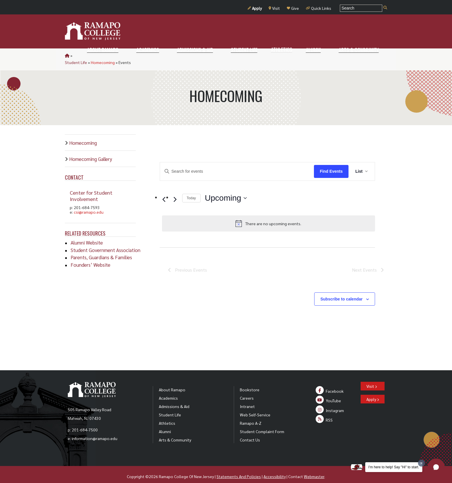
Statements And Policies (238, 469)
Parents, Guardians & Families (101, 250)
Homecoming (111, 55)
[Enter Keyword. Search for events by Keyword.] (237, 164)
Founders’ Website (90, 258)
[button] (436, 467)
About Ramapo (172, 382)
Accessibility (274, 469)
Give (293, 8)
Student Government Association (105, 243)
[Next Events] (175, 192)
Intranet (247, 399)
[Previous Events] (164, 192)
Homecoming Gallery (90, 152)
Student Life (84, 55)
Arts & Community (175, 432)
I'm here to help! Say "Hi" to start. (393, 467)
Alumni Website (87, 235)
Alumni (165, 424)
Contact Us (250, 432)
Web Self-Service (255, 407)
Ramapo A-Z (250, 416)
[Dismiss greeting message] (421, 463)
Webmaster (314, 469)
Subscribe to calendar (341, 292)
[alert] (268, 216)
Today (191, 191)
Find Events (331, 164)
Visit (274, 8)
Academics (168, 391)
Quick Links (318, 8)
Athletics (167, 416)
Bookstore (249, 382)
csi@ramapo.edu (88, 205)
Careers (247, 391)
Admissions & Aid (174, 399)
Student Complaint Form (262, 424)
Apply (255, 8)
